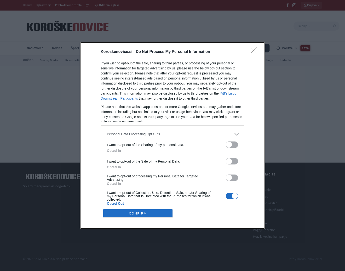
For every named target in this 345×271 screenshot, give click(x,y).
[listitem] (172, 134)
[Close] (255, 51)
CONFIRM (138, 213)
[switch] (232, 144)
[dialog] (172, 136)
